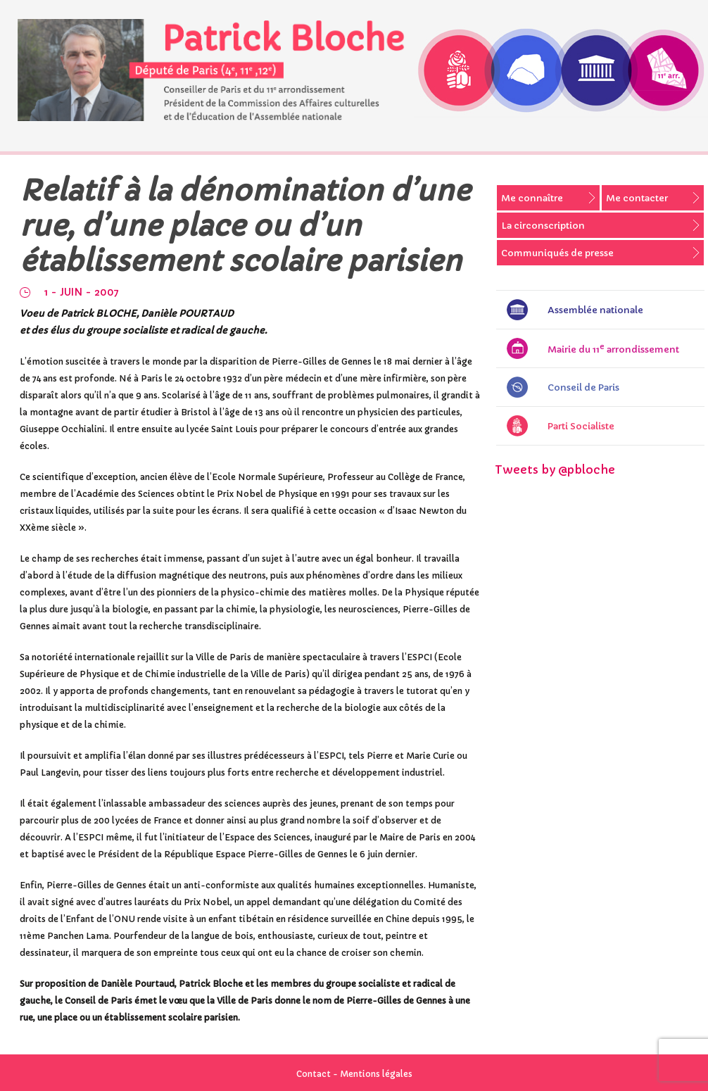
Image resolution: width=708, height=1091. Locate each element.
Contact (313, 1073)
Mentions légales (376, 1073)
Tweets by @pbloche (555, 469)
